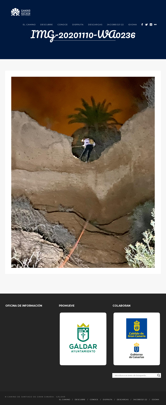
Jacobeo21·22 (115, 24)
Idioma (132, 24)
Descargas (95, 24)
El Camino (29, 24)
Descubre (46, 24)
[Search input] (135, 375)
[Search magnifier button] (158, 375)
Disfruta (78, 24)
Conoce (62, 24)
